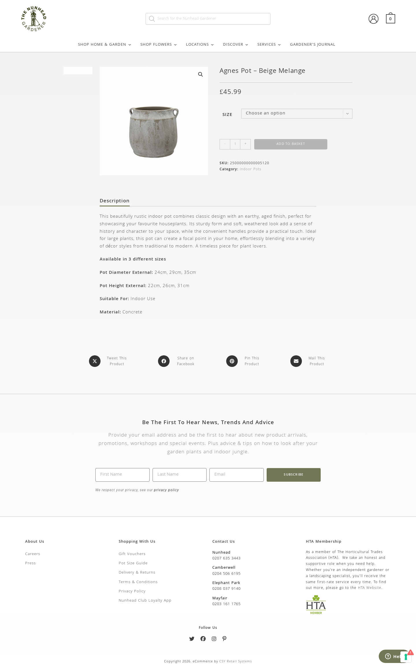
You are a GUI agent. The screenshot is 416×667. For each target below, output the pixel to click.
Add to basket (290, 144)
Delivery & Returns (137, 572)
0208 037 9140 (226, 588)
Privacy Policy (132, 590)
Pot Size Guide (133, 562)
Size (227, 115)
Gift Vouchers (132, 553)
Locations (200, 45)
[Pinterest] (224, 639)
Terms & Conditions (138, 581)
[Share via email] (309, 361)
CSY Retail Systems (235, 661)
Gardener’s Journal (312, 45)
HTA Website (369, 588)
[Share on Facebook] (178, 361)
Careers (32, 553)
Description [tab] (115, 201)
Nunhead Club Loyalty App (145, 600)
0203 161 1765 (226, 604)
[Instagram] (214, 639)
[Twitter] (192, 639)
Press (30, 562)
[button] (200, 74)
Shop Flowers (158, 45)
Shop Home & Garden (105, 45)
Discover (236, 45)
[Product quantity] (235, 144)
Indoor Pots (250, 170)
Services (269, 45)
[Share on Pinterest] (244, 361)
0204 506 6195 (226, 573)
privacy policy (166, 489)
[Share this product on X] (109, 361)
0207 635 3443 (226, 558)
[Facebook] (203, 639)
